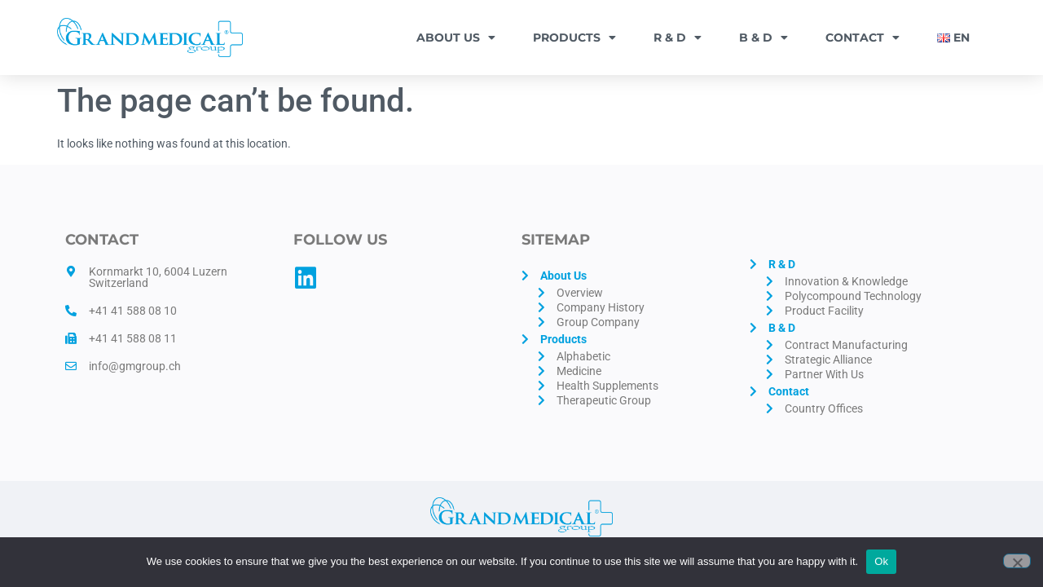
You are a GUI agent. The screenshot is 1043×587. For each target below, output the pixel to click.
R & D (678, 37)
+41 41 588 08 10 (133, 310)
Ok (881, 561)
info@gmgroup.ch (135, 366)
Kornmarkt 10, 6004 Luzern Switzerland (158, 277)
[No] (1017, 561)
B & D (763, 37)
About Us (455, 37)
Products (574, 37)
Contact (862, 37)
